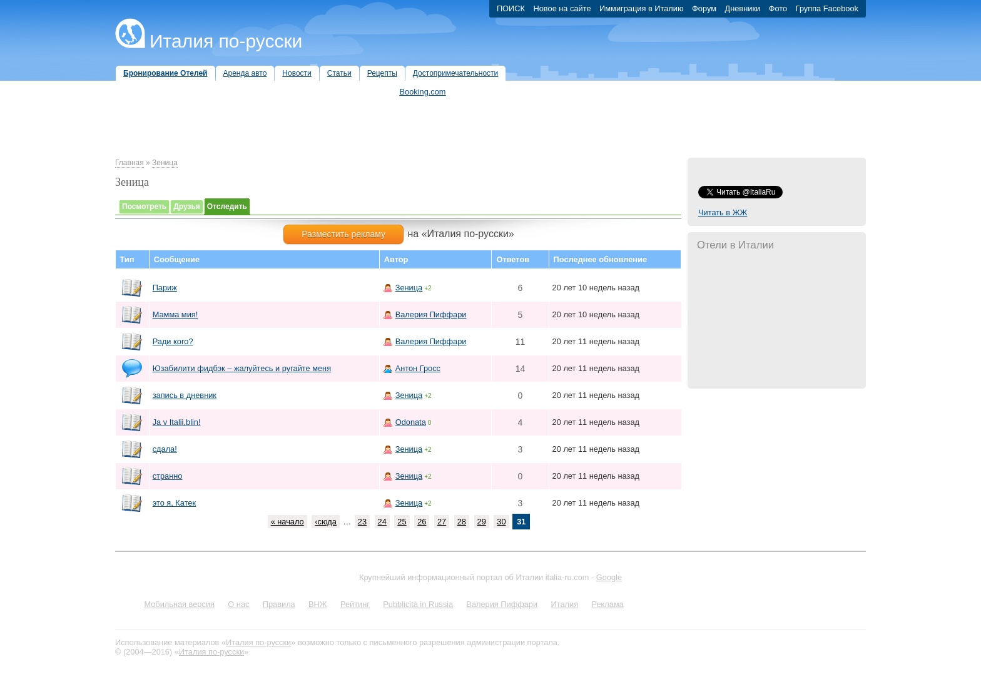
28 (461, 521)
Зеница (165, 162)
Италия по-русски (226, 41)
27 (441, 521)
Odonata (410, 422)
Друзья (186, 206)
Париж (165, 287)
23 (362, 521)
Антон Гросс (417, 368)
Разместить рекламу (343, 234)
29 (481, 521)
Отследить (227, 206)
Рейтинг (355, 604)
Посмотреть (144, 206)
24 (382, 521)
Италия (564, 604)
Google (609, 577)
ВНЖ (317, 604)
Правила (279, 604)
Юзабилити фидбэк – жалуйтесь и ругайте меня (242, 368)
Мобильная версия (179, 604)
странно (168, 476)
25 (401, 521)
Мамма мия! (175, 314)
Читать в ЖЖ (722, 212)
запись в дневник (184, 395)
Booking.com (423, 91)
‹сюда (326, 521)
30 (501, 521)
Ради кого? (173, 341)
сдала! (165, 449)
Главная (129, 162)
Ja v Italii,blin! (177, 422)
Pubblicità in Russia (418, 604)
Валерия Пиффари (431, 314)
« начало (287, 521)
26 (421, 521)
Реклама (607, 604)
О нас (238, 604)
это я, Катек (174, 503)
